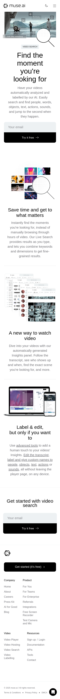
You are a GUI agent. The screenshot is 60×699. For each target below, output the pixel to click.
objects (24, 464)
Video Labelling (9, 656)
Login (42, 639)
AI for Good (10, 607)
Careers (8, 596)
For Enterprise (31, 596)
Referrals (28, 602)
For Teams (29, 591)
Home (7, 586)
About (7, 591)
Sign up (31, 639)
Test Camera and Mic (30, 622)
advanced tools (27, 445)
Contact (31, 660)
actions (43, 464)
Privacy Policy (31, 693)
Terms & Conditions (12, 693)
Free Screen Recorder (30, 614)
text (33, 464)
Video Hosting (12, 644)
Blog (6, 612)
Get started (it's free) (30, 566)
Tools (30, 655)
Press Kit (9, 602)
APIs (29, 649)
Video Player (11, 639)
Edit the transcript (36, 455)
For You (27, 586)
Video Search (11, 649)
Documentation (35, 644)
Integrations (29, 607)
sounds (14, 469)
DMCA (44, 693)
